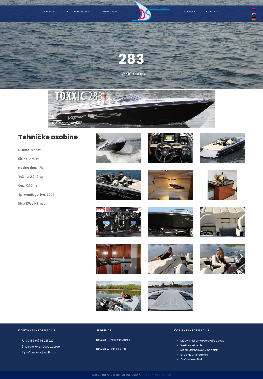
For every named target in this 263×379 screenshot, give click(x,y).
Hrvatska (109, 11)
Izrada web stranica (157, 375)
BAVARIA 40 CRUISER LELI (111, 349)
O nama (189, 11)
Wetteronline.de (191, 345)
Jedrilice (48, 11)
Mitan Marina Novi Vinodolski (199, 350)
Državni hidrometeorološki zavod (202, 340)
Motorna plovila (79, 11)
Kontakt (212, 11)
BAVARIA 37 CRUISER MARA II (113, 340)
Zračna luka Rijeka (192, 359)
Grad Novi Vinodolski (194, 355)
